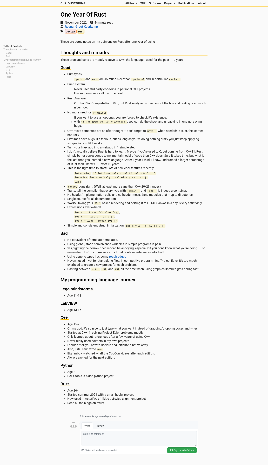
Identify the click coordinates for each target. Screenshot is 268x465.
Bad (8, 56)
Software (155, 3)
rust (81, 31)
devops (71, 31)
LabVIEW (10, 66)
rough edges (117, 256)
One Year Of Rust (83, 14)
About (202, 3)
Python (9, 73)
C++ (8, 70)
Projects (169, 3)
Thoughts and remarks (15, 49)
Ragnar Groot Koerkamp (81, 26)
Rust (8, 77)
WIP (143, 3)
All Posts (131, 3)
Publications (186, 3)
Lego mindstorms (15, 63)
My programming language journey (22, 59)
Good (8, 53)
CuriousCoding (73, 3)
